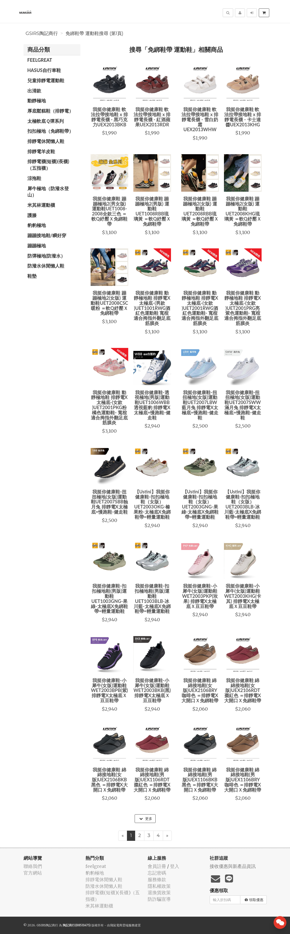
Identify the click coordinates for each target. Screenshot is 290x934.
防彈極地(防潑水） (46, 256)
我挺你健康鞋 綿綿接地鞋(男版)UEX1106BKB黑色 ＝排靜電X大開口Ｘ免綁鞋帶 (200, 780)
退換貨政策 (159, 892)
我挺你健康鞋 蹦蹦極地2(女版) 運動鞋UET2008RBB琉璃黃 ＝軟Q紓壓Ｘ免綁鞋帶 (200, 211)
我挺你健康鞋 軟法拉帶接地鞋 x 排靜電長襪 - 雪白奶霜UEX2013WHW (199, 119)
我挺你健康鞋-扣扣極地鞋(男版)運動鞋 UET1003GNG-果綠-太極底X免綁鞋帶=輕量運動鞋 (109, 598)
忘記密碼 (157, 873)
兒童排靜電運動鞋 (45, 80)
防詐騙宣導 (159, 899)
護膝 (32, 215)
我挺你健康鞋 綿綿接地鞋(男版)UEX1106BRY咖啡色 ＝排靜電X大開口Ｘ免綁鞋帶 (242, 780)
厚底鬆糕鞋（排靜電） (50, 111)
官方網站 (33, 873)
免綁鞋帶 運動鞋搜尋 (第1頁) (94, 33)
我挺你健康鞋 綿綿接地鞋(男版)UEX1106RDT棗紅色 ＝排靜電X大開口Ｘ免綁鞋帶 (152, 780)
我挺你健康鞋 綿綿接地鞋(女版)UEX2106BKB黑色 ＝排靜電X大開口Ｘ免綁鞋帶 (109, 780)
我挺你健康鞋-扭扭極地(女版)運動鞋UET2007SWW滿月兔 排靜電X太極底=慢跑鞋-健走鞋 (242, 405)
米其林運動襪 (41, 205)
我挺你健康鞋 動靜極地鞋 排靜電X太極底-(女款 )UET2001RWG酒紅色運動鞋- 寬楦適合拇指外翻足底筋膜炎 (199, 308)
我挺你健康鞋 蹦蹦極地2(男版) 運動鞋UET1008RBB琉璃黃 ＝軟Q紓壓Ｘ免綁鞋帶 (152, 211)
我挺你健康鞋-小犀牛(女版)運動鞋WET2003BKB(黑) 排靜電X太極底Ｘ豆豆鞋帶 (152, 690)
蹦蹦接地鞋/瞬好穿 (46, 235)
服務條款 (157, 879)
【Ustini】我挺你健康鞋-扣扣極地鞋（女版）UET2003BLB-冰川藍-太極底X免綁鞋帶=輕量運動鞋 (242, 504)
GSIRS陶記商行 (42, 33)
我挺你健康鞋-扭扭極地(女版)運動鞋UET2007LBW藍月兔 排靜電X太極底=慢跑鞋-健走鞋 (200, 405)
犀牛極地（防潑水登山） (48, 192)
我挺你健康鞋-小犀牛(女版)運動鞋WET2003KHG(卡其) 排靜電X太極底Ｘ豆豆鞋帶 (242, 596)
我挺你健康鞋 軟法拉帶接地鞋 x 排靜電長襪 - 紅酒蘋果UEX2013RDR (152, 116)
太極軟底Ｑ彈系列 (45, 121)
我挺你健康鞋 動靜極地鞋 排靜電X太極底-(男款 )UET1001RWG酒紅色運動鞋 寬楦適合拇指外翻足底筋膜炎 (152, 308)
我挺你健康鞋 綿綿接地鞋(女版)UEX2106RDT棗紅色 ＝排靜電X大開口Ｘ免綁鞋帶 (242, 690)
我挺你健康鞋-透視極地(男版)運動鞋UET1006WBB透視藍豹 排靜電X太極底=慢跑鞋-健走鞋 (152, 405)
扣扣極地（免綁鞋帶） (50, 131)
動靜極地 (36, 100)
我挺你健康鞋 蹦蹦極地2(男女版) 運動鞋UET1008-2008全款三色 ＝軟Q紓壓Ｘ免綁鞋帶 (109, 211)
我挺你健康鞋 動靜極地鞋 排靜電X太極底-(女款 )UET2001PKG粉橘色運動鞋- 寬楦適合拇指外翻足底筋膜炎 (109, 408)
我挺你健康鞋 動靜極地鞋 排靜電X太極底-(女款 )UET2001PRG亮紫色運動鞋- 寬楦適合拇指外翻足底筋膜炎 (242, 308)
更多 (145, 818)
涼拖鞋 (34, 178)
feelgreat (39, 60)
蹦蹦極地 (36, 245)
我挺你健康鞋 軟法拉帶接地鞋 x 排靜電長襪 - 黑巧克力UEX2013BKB (109, 116)
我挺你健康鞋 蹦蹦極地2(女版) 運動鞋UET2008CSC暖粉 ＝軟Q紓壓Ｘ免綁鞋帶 (109, 303)
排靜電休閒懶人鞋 (45, 141)
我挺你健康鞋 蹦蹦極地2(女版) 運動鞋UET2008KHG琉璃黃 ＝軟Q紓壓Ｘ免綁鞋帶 (242, 211)
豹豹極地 (36, 225)
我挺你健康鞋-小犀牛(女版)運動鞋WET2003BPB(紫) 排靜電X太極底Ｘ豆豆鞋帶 (109, 690)
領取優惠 (254, 899)
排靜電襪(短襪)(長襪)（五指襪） (48, 165)
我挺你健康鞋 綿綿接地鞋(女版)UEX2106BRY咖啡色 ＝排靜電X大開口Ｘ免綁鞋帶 (199, 690)
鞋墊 (32, 276)
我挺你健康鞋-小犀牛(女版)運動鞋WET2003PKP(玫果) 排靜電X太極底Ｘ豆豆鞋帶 (200, 596)
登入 (174, 866)
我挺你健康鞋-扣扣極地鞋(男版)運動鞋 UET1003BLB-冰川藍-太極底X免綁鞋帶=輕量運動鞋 (152, 598)
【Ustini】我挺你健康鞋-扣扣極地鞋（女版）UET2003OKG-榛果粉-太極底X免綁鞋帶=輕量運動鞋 (152, 504)
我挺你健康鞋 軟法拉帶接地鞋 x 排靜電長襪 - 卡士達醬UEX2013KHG (242, 116)
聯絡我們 (33, 866)
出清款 (34, 90)
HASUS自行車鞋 (44, 70)
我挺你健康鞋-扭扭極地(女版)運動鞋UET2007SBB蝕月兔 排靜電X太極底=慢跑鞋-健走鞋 (109, 502)
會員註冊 (157, 866)
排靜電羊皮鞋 (41, 151)
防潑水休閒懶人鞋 (45, 266)
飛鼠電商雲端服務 (122, 925)
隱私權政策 (159, 886)
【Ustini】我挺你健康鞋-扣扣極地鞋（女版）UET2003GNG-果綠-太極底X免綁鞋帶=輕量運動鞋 (200, 504)
